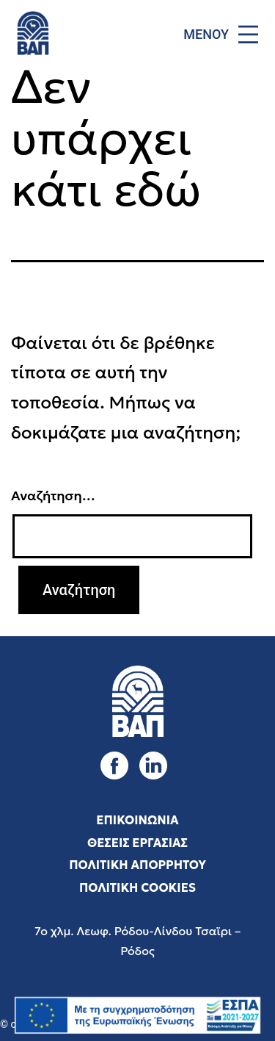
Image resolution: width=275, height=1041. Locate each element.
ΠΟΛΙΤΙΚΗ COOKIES (137, 887)
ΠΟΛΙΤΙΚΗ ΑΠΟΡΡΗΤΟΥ (137, 864)
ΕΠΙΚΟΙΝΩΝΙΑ (137, 820)
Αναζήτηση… (53, 495)
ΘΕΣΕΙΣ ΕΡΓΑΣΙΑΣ (137, 842)
